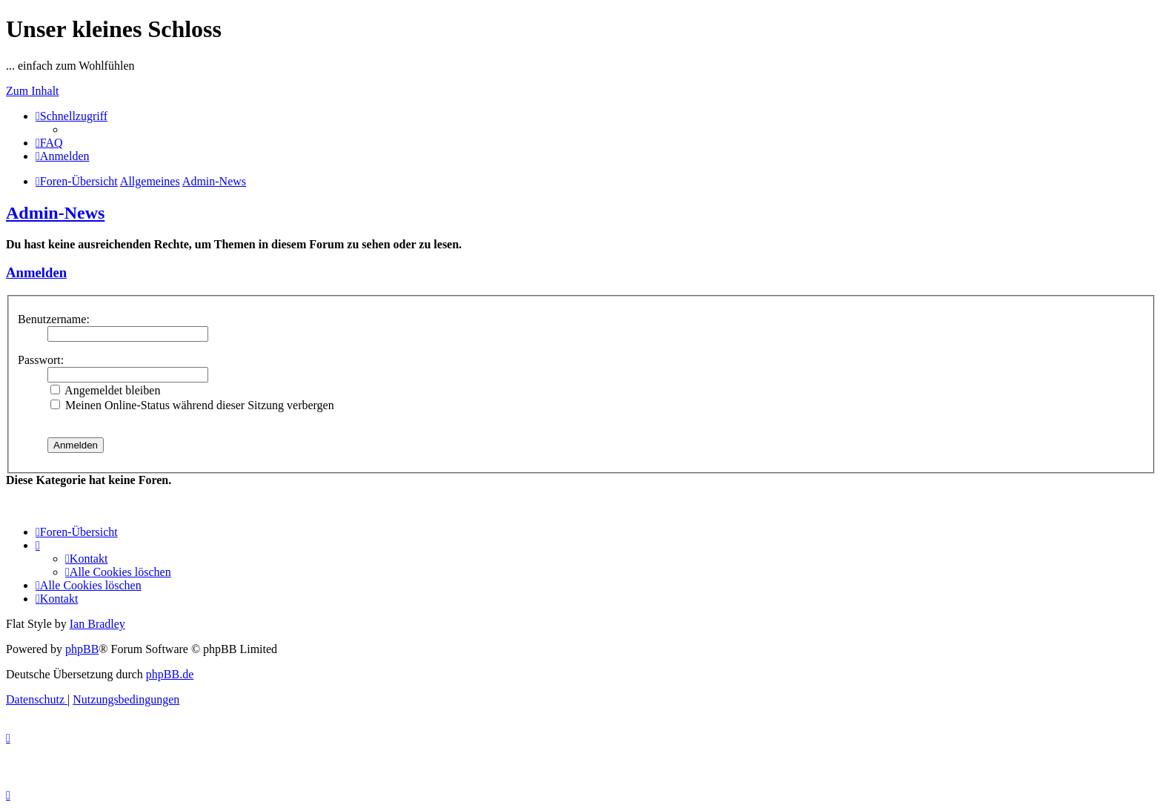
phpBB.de (169, 674)
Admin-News (55, 212)
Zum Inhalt (32, 91)
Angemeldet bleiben (105, 390)
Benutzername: (54, 319)
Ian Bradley (97, 623)
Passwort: (41, 360)
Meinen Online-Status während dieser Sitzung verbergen (192, 405)
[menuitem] (49, 142)
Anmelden (36, 272)
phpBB (82, 649)
